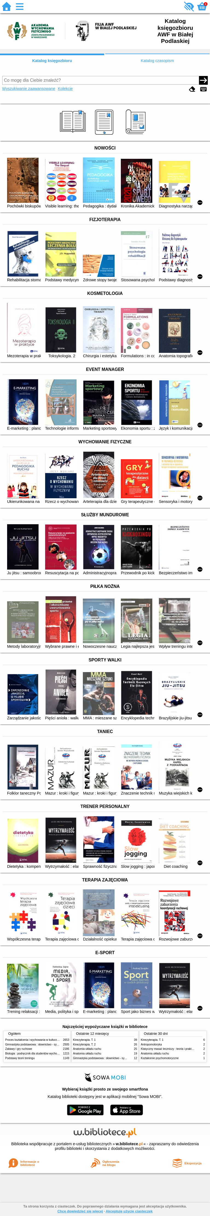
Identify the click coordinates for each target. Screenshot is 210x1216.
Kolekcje (65, 88)
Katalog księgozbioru (52, 60)
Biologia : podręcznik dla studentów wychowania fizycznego (41, 1053)
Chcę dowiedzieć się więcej (80, 1211)
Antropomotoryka (151, 1044)
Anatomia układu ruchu (87, 1048)
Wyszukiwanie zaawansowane (28, 88)
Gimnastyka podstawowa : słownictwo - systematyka (37, 1044)
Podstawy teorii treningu (20, 1058)
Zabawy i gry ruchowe (18, 1048)
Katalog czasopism (157, 60)
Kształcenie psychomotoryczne (160, 1058)
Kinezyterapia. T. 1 (84, 1039)
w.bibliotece (129, 1144)
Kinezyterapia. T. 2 (84, 1044)
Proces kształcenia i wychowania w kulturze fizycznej (37, 1039)
